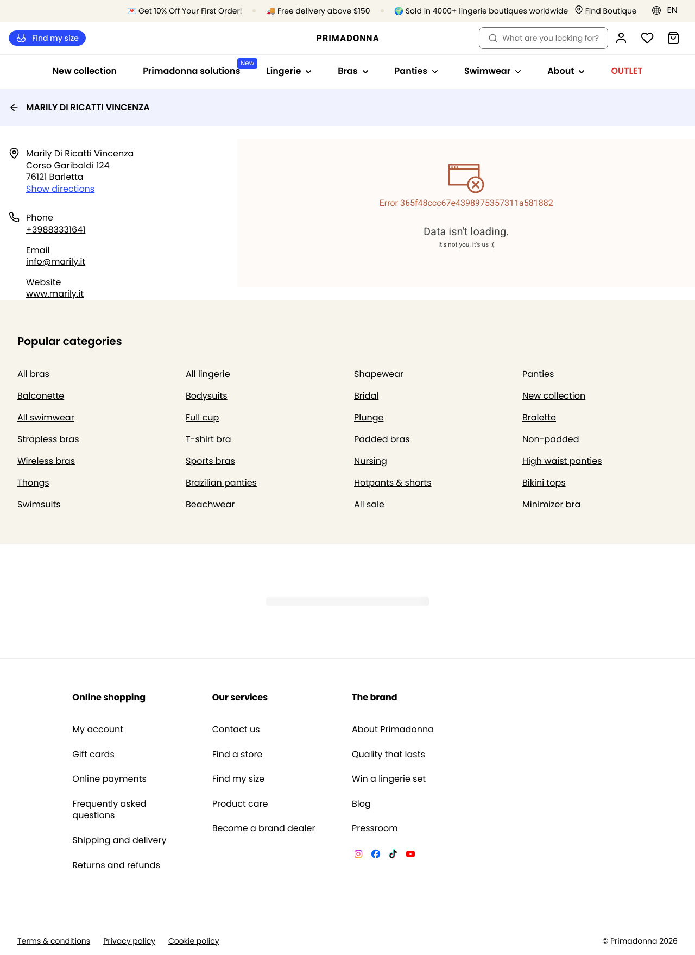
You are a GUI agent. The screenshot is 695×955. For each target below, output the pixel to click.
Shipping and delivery (119, 840)
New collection (85, 71)
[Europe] (668, 10)
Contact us (236, 730)
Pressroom (375, 828)
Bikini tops (544, 482)
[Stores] (605, 11)
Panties (538, 374)
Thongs (33, 482)
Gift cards (93, 755)
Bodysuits (207, 395)
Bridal (366, 395)
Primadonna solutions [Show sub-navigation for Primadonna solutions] (198, 67)
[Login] (621, 38)
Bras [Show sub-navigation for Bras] (353, 71)
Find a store (237, 755)
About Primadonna (393, 730)
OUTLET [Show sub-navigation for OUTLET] (626, 71)
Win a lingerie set (389, 779)
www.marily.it (55, 293)
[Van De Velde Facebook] (375, 855)
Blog (361, 804)
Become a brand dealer (263, 828)
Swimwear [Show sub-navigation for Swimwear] (492, 71)
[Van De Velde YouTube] (410, 855)
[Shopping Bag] (673, 38)
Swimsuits (39, 504)
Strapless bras (48, 439)
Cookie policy (193, 941)
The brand (374, 697)
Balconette (40, 395)
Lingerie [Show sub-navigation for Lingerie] (289, 71)
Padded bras (382, 439)
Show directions (60, 189)
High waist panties (562, 461)
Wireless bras (46, 461)
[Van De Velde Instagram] (358, 855)
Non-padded (550, 439)
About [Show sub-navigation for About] (566, 71)
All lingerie (208, 374)
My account (97, 730)
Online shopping (109, 697)
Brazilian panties (221, 482)
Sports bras (210, 461)
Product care (240, 804)
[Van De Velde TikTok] (393, 855)
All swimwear (45, 417)
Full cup (202, 417)
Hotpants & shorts (393, 482)
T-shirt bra (208, 439)
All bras (33, 374)
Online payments (109, 779)
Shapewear (378, 374)
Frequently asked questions (109, 809)
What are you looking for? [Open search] (543, 38)
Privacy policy (129, 941)
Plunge (368, 417)
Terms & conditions (53, 941)
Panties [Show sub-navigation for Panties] (416, 71)
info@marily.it (55, 261)
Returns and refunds (116, 865)
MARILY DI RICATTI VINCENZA (79, 107)
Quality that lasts (388, 755)
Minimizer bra (551, 504)
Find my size (47, 38)
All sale (369, 504)
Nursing (370, 461)
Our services (240, 697)
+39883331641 (55, 229)
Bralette (539, 417)
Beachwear (210, 504)
